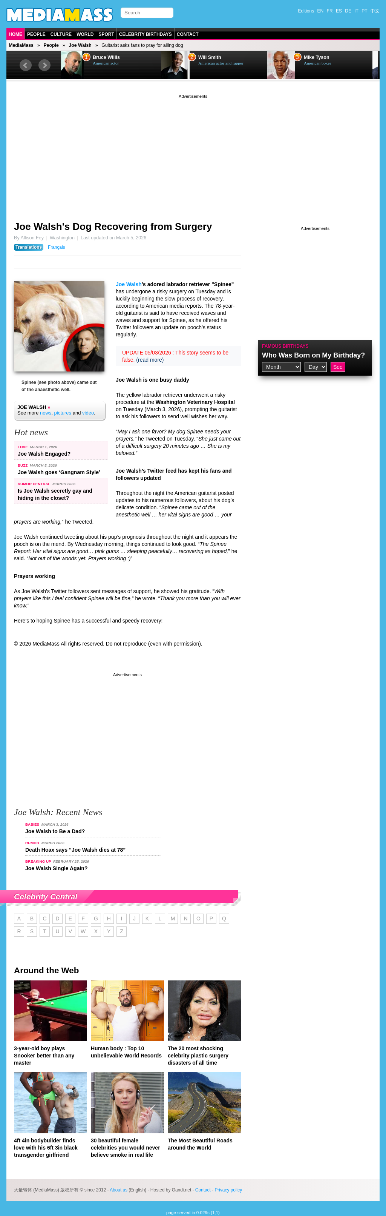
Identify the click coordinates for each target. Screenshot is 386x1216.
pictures (63, 413)
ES (339, 11)
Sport (106, 34)
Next (44, 65)
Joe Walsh (80, 45)
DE (348, 11)
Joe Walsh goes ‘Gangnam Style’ (59, 472)
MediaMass (21, 45)
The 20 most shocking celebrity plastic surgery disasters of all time (198, 1055)
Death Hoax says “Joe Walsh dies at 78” (75, 850)
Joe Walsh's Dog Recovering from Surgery (113, 226)
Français (56, 247)
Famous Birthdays (285, 346)
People (36, 34)
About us (118, 1190)
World (85, 34)
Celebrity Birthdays (145, 34)
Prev (26, 65)
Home (15, 34)
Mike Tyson (322, 57)
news (45, 413)
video (88, 413)
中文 (375, 11)
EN (320, 11)
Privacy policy (228, 1190)
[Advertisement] (193, 153)
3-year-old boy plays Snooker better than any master (44, 1055)
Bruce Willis (111, 57)
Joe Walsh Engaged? (44, 454)
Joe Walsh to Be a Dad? (55, 831)
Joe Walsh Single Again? (56, 868)
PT (364, 11)
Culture (61, 34)
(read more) (150, 360)
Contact (188, 34)
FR (330, 11)
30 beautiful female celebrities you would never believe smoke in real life (125, 1147)
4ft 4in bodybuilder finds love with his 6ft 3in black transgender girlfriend (46, 1147)
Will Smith (215, 57)
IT (356, 11)
